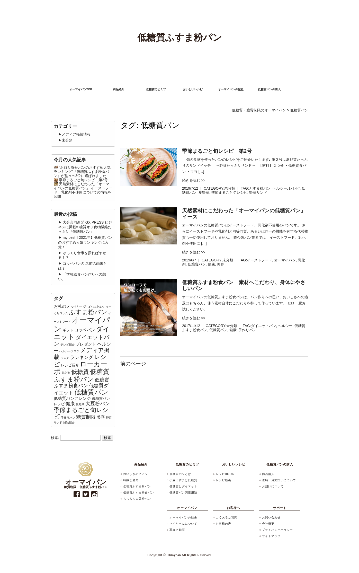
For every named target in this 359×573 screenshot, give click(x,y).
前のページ (133, 363)
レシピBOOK (225, 473)
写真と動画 (177, 529)
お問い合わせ (271, 517)
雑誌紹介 (69, 422)
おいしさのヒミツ (135, 473)
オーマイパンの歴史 (231, 89)
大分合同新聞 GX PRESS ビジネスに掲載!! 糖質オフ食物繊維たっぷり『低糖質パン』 (85, 227)
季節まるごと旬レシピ (229, 192)
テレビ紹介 (67, 344)
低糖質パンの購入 (269, 89)
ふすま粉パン (260, 188)
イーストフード (259, 260)
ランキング (81, 357)
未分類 (229, 188)
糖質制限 (86, 417)
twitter (85, 494)
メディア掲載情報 (76, 134)
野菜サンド (258, 192)
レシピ (294, 188)
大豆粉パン (97, 403)
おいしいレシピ (193, 89)
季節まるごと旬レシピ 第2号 (83, 180)
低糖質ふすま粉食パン (81, 383)
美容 (220, 264)
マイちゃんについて (183, 523)
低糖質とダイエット (183, 486)
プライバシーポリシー (277, 529)
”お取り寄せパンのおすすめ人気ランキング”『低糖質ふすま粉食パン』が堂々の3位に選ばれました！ (82, 171)
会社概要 (268, 523)
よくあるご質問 (226, 517)
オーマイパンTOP (80, 89)
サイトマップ (271, 535)
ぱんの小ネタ (96, 306)
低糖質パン (197, 264)
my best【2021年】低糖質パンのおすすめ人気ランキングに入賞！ (85, 242)
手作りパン (247, 330)
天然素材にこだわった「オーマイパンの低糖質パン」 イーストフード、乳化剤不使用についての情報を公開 (83, 190)
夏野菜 (204, 192)
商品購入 (268, 473)
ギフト (67, 330)
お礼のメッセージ (70, 306)
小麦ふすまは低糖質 (183, 480)
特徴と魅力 (131, 480)
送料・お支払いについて (279, 480)
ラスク (64, 357)
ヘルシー (280, 188)
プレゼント (86, 344)
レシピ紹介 (70, 365)
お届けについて (273, 486)
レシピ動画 (223, 480)
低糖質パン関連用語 (183, 492)
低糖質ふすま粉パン (81, 375)
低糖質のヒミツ (156, 89)
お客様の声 (223, 523)
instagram (94, 494)
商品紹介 (118, 89)
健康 (211, 264)
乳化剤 (66, 372)
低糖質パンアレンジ (72, 398)
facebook (77, 494)
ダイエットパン (263, 326)
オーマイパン (285, 260)
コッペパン (84, 330)
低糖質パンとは (180, 473)
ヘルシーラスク (69, 351)
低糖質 (80, 371)
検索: (55, 438)
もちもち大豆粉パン (137, 498)
